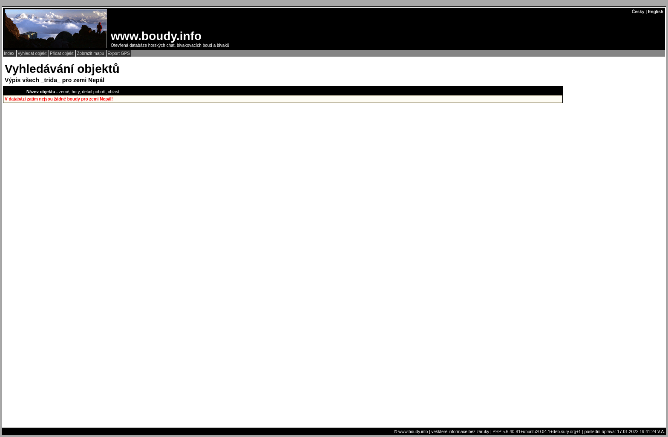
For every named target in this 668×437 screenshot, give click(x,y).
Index (9, 53)
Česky (638, 11)
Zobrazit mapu (91, 53)
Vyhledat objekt (32, 53)
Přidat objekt (62, 53)
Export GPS (118, 53)
